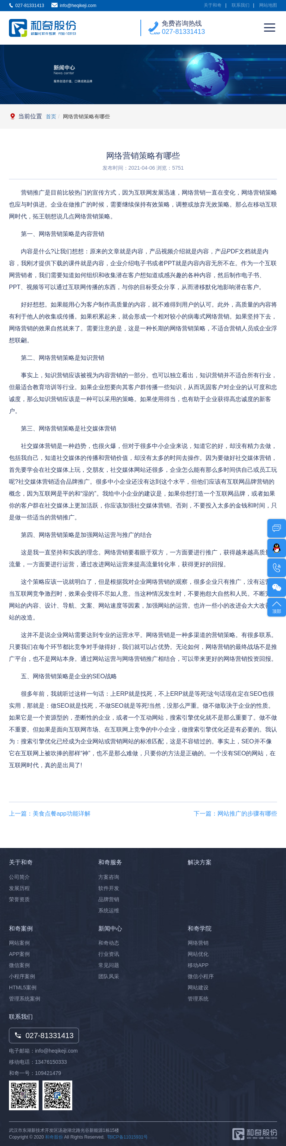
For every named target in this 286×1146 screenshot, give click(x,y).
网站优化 (198, 954)
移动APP (198, 965)
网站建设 (198, 987)
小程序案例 (22, 976)
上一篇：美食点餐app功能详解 (49, 813)
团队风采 (108, 976)
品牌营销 (108, 899)
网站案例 (19, 943)
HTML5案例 (22, 987)
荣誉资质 (19, 899)
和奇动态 (108, 943)
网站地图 (268, 5)
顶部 (276, 606)
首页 (51, 116)
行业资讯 (108, 954)
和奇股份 (54, 1137)
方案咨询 (108, 877)
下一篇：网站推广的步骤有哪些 (235, 813)
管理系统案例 (24, 999)
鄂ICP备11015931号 (127, 1137)
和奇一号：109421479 (35, 1073)
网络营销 (198, 943)
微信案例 (19, 965)
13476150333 (51, 1062)
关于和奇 (213, 5)
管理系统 (198, 999)
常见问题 (108, 965)
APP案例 (19, 954)
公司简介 (19, 877)
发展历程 (19, 888)
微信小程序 (201, 976)
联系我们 (241, 5)
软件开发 (108, 888)
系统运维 (108, 910)
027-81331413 (183, 31)
